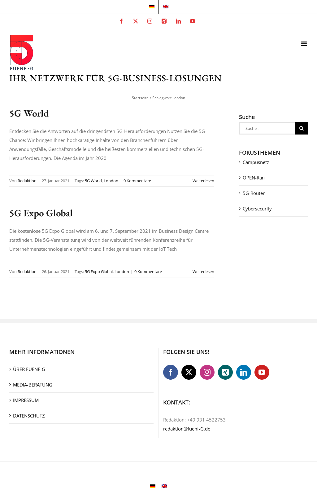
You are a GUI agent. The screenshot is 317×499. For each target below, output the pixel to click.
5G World (29, 113)
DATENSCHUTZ (29, 416)
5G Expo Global (41, 212)
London (111, 180)
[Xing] (225, 372)
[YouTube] (261, 372)
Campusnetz (256, 162)
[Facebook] (170, 372)
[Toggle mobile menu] (304, 44)
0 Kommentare (137, 180)
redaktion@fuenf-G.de (186, 429)
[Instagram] (207, 372)
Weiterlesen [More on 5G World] (203, 180)
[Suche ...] (267, 128)
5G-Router (254, 193)
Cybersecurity (257, 208)
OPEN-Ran (254, 177)
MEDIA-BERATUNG (32, 385)
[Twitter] (188, 372)
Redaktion (27, 180)
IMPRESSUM (26, 400)
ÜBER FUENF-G (29, 369)
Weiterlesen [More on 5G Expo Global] (203, 271)
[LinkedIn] (243, 372)
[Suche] (301, 128)
